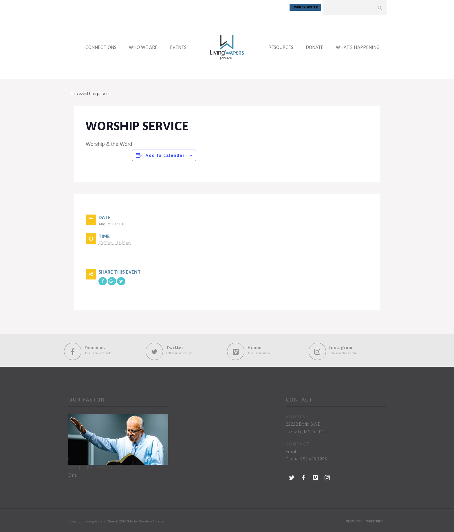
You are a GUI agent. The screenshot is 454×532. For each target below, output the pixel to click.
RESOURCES (280, 47)
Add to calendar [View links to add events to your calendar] (165, 155)
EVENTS (178, 47)
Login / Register (305, 7)
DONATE (314, 47)
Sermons (353, 521)
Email (73, 475)
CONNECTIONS (100, 47)
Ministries (374, 521)
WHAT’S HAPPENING (357, 47)
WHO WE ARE (143, 47)
